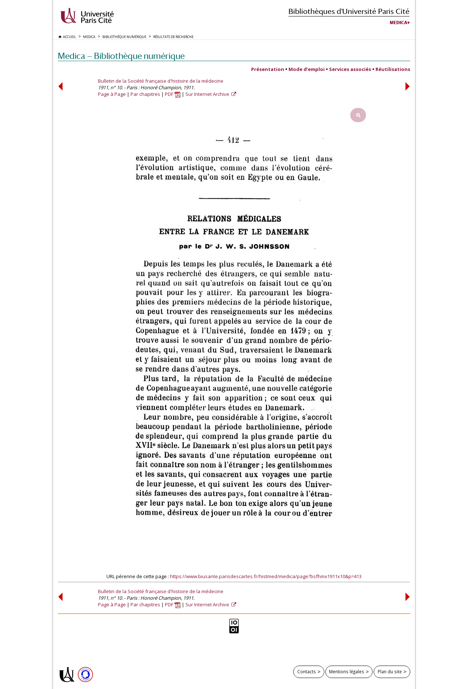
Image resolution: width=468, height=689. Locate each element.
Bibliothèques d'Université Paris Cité (349, 11)
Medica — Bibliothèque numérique (121, 56)
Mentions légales (346, 671)
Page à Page (112, 94)
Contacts (306, 671)
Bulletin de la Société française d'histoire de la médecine (160, 81)
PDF (173, 94)
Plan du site (390, 671)
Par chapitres (145, 94)
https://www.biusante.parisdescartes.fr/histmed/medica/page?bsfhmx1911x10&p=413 (266, 576)
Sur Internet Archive (207, 94)
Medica (398, 22)
